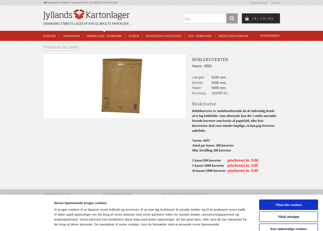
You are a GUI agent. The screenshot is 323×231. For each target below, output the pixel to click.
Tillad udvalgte (289, 202)
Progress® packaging (163, 36)
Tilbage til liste (61, 47)
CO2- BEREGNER (200, 36)
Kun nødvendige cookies (288, 214)
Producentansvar (233, 36)
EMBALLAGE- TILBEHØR (104, 36)
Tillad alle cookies (288, 190)
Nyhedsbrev (270, 36)
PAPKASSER (71, 36)
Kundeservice (258, 3)
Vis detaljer (214, 223)
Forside (49, 36)
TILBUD (133, 36)
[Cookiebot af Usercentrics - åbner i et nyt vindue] (27, 223)
